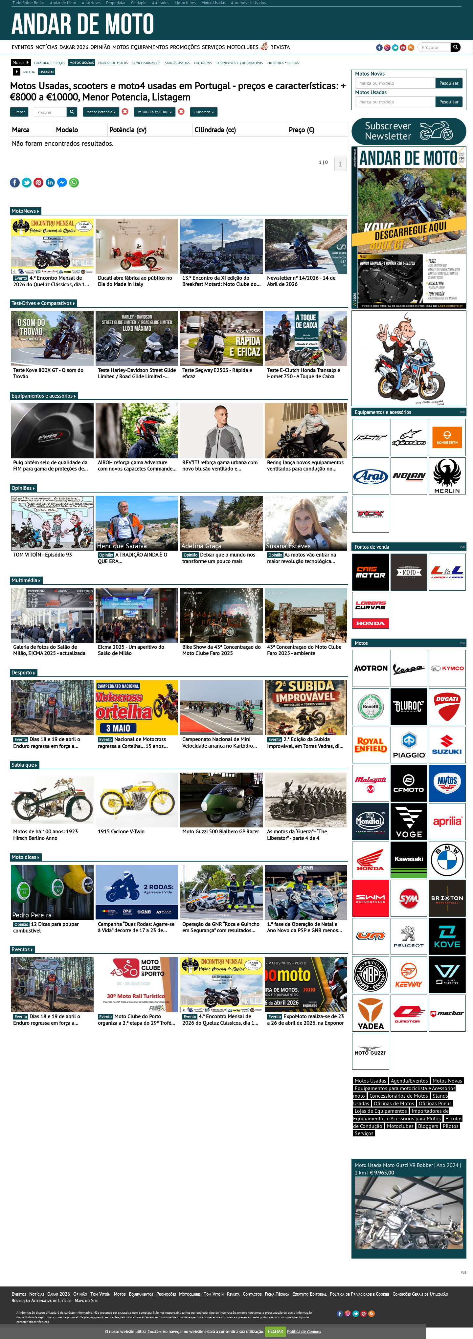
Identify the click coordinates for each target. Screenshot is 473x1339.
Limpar (19, 111)
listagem (46, 72)
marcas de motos (113, 62)
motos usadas (82, 62)
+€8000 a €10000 (154, 111)
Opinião (100, 47)
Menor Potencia (101, 111)
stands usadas (177, 62)
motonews (203, 62)
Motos (120, 47)
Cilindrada (203, 111)
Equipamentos (149, 47)
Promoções (185, 47)
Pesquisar (449, 83)
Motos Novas (447, 1092)
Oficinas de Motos (394, 1114)
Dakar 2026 (73, 47)
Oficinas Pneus (435, 1114)
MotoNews (25, 211)
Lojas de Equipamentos (381, 1122)
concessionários (146, 62)
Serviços (213, 47)
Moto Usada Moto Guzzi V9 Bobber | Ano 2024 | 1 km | (409, 1216)
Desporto (23, 672)
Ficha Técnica (277, 1305)
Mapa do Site (86, 1312)
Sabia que (24, 764)
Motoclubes (243, 47)
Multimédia (26, 580)
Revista (280, 47)
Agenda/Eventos (409, 1092)
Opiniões (23, 488)
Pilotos (451, 1137)
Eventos (23, 47)
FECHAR (275, 1331)
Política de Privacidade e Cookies (359, 1305)
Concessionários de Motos (399, 1107)
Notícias (46, 47)
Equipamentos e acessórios (44, 395)
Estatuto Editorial (309, 1305)
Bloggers (428, 1137)
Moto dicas (25, 857)
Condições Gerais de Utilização (420, 1305)
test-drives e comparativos (239, 62)
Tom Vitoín (100, 1305)
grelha (29, 72)
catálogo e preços (49, 62)
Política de (304, 1331)
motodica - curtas (283, 62)
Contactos (252, 1305)
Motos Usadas (370, 1092)
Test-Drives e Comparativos (43, 303)
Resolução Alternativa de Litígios (41, 1312)
